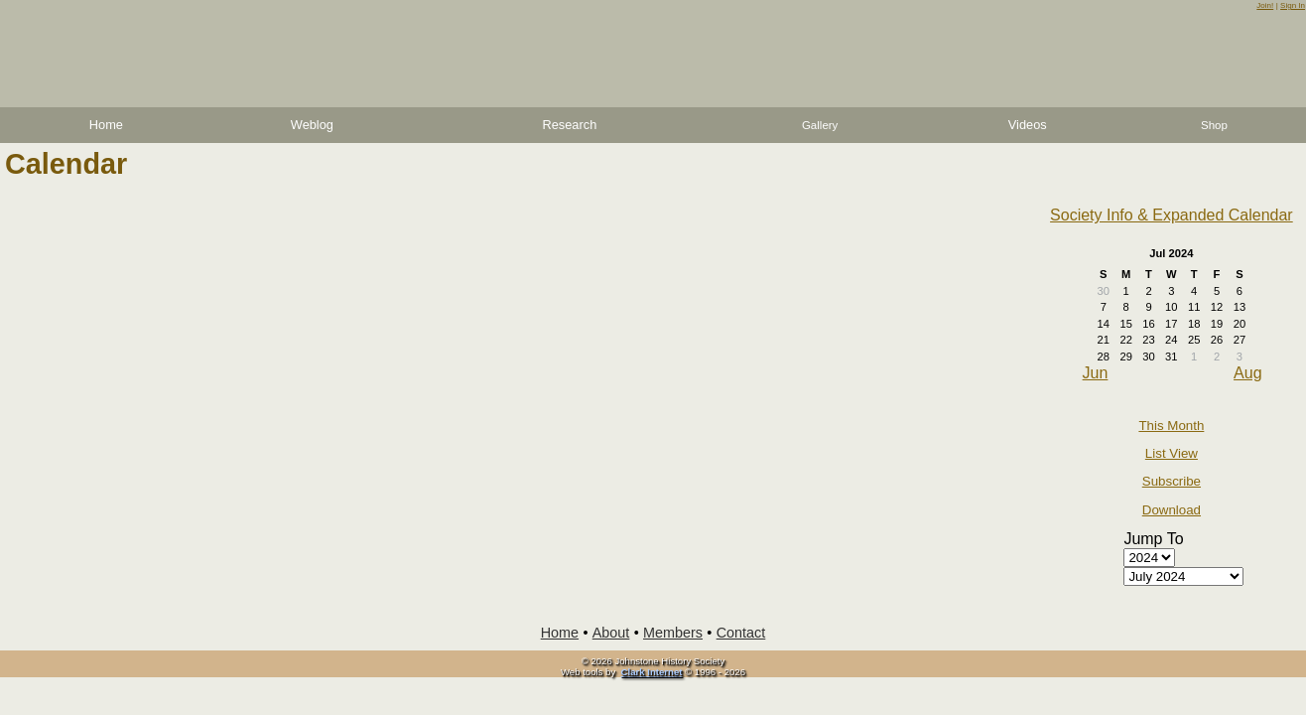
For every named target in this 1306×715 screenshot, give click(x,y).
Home (106, 124)
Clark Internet (652, 671)
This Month (1171, 425)
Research (569, 124)
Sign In (1292, 5)
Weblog (312, 124)
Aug (1247, 372)
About (611, 633)
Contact (741, 633)
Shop (1214, 125)
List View (1171, 453)
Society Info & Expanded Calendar (1171, 215)
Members (673, 633)
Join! (1264, 5)
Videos (1027, 124)
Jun (1096, 372)
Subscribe (1171, 481)
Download (1171, 509)
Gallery (820, 125)
